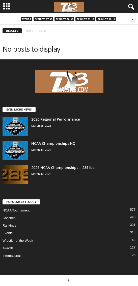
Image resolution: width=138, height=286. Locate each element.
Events (26, 19)
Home (29, 30)
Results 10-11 (106, 19)
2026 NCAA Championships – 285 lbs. (63, 167)
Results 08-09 (64, 19)
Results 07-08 (43, 19)
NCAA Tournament (16, 210)
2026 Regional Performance (55, 119)
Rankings (9, 225)
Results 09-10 (85, 19)
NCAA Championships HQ (53, 143)
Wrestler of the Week (18, 240)
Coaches (9, 218)
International (12, 256)
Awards (8, 248)
